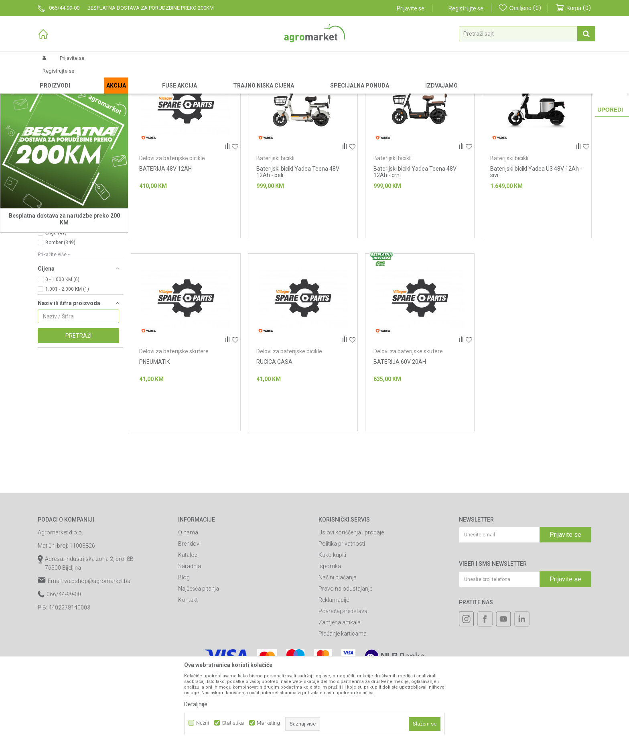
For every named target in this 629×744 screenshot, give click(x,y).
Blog (184, 645)
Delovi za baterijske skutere (174, 419)
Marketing (268, 723)
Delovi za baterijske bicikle (172, 226)
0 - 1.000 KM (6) (62, 347)
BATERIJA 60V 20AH (399, 429)
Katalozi (188, 623)
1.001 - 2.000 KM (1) (67, 357)
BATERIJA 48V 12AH (165, 236)
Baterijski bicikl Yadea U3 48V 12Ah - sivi (536, 239)
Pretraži (78, 403)
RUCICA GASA (274, 429)
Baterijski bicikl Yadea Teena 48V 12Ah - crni (415, 239)
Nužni (202, 723)
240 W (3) (56, 247)
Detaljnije (195, 704)
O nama (188, 600)
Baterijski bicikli (275, 226)
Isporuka (330, 634)
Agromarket (51, 77)
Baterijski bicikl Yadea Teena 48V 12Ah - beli (297, 239)
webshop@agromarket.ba (97, 649)
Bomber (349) (60, 310)
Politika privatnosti (342, 611)
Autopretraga (403, 90)
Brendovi (189, 611)
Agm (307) (57, 281)
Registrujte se (465, 8)
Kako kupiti (332, 623)
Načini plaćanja (338, 645)
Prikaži (505, 90)
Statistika (233, 723)
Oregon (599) (60, 291)
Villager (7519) (61, 272)
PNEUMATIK (154, 429)
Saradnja (189, 634)
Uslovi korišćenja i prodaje (351, 600)
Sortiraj (439, 90)
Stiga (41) (56, 301)
